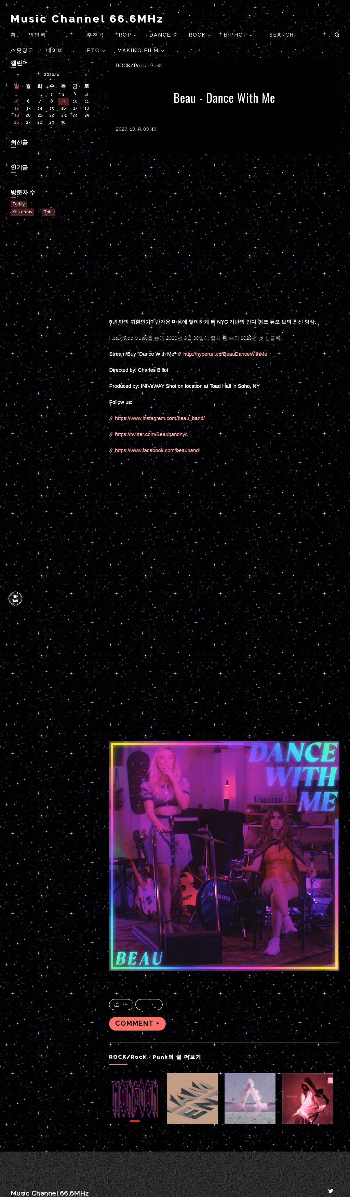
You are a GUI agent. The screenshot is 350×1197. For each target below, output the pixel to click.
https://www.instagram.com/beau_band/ (160, 418)
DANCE (161, 35)
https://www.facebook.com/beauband (157, 450)
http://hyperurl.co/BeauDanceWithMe (225, 354)
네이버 (55, 50)
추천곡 (96, 35)
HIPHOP (237, 35)
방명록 (37, 35)
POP (126, 35)
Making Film (139, 51)
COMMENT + (137, 1023)
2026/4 (51, 74)
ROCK (198, 35)
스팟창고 (22, 50)
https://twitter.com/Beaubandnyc (151, 434)
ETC (94, 51)
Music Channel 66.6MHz (87, 19)
